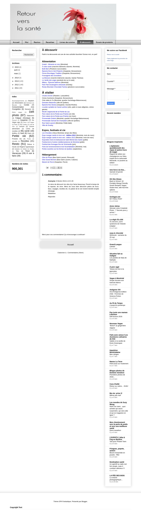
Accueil (16, 42)
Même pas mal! (115, 395)
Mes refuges (114, 354)
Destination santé (117, 462)
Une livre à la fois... (118, 170)
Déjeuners (30, 115)
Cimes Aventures (48, 98)
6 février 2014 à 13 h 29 (64, 181)
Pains (29, 133)
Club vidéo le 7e (48, 100)
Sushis (32, 149)
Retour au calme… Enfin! (119, 386)
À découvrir (85, 42)
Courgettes (16, 109)
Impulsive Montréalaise (115, 351)
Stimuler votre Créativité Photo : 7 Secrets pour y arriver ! (119, 210)
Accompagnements (18, 100)
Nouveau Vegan (116, 324)
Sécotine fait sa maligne (116, 255)
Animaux (29, 103)
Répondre (51, 197)
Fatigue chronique (22, 118)
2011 (17, 88)
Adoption (31, 101)
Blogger (84, 501)
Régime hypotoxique (27, 147)
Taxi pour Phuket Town (118, 441)
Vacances (16, 153)
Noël (22, 133)
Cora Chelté (115, 384)
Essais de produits (104, 42)
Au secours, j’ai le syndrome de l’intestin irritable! (118, 224)
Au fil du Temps (116, 303)
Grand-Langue (116, 244)
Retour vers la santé (113, 54)
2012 (17, 85)
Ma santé (25, 131)
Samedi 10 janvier (116, 172)
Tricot (27, 151)
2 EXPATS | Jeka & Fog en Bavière (117, 438)
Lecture (21, 126)
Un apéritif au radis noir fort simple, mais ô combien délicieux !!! (118, 466)
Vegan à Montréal (117, 278)
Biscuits (14, 105)
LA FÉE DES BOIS (117, 476)
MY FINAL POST (116, 199)
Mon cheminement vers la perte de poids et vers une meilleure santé (119, 425)
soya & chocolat (116, 233)
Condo (26, 105)
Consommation (18, 107)
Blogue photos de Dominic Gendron (117, 372)
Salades (17, 149)
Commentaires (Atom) (75, 253)
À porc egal (114, 267)
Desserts (28, 109)
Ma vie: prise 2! (116, 393)
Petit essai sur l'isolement (119, 364)
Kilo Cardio (23, 124)
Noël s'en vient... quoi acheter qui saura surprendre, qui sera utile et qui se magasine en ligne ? (119, 411)
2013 (17, 81)
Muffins (14, 133)
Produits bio (17, 139)
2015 (17, 67)
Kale (15, 124)
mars (16, 73)
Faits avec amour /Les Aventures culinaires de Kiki (119, 337)
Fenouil (14, 120)
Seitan (25, 149)
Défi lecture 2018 (116, 316)
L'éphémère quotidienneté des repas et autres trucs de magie (118, 149)
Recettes (50, 42)
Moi (26, 42)
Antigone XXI (115, 290)
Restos (37, 42)
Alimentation (19, 103)
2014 (17, 78)
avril (16, 70)
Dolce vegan (17, 112)
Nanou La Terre (116, 362)
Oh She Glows (116, 179)
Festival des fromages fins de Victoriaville (57, 144)
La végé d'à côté (116, 220)
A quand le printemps (117, 305)
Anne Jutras (115, 206)
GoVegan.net (115, 197)
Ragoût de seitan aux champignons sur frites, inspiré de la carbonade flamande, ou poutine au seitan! (119, 158)
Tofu (17, 151)
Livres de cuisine (67, 42)
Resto (15, 143)
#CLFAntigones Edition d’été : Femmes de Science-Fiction (118, 294)
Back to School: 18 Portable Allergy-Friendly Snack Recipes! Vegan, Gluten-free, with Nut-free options (119, 185)
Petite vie (19, 135)
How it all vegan (28, 122)
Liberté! (112, 246)
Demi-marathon (115, 430)
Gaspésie (24, 120)
